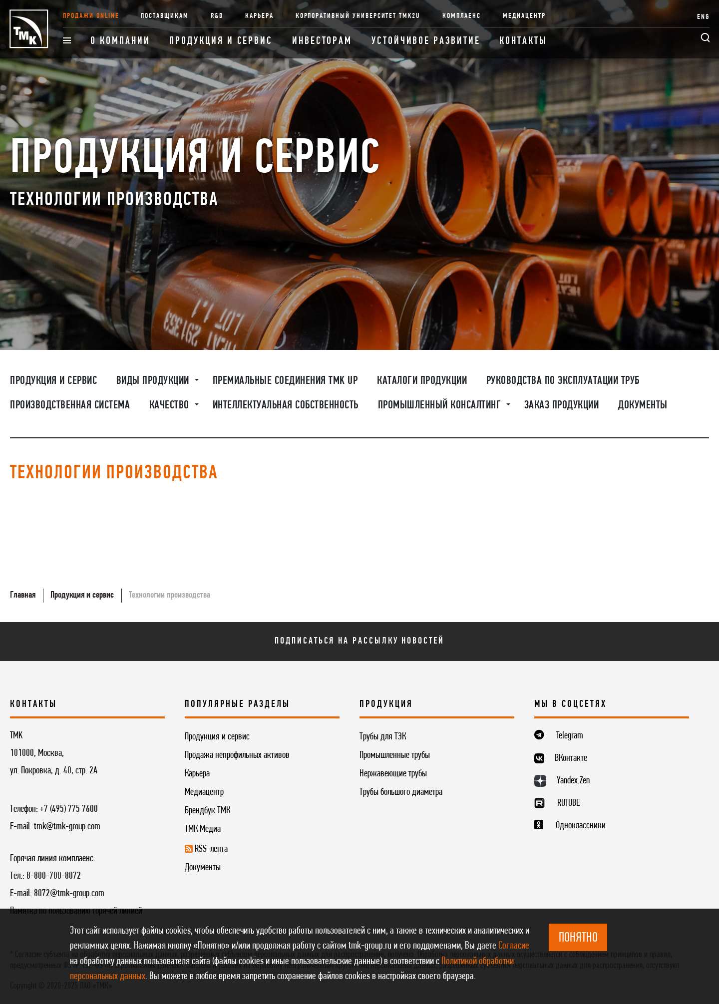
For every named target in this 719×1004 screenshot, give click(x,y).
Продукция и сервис (221, 41)
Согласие (513, 946)
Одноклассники (581, 826)
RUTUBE (568, 803)
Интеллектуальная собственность (286, 405)
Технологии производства (169, 595)
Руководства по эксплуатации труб (563, 381)
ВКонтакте (571, 758)
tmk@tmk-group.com (67, 827)
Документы (643, 405)
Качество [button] (170, 405)
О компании (120, 41)
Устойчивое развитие (425, 41)
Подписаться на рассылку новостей (359, 641)
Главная (22, 595)
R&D (217, 16)
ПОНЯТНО (578, 938)
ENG (703, 17)
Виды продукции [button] (154, 381)
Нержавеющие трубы (393, 774)
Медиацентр (524, 16)
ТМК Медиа (203, 829)
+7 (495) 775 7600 (69, 809)
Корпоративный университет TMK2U (358, 16)
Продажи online (91, 16)
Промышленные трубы (395, 755)
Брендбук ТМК (207, 811)
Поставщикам (164, 16)
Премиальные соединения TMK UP (285, 381)
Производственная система (70, 405)
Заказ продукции (561, 405)
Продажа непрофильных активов (237, 755)
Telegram (569, 736)
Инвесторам (322, 41)
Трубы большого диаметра (401, 792)
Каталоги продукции (422, 381)
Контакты (523, 41)
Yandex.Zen (573, 781)
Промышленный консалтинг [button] (441, 405)
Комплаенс (461, 16)
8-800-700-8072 (53, 876)
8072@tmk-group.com (69, 894)
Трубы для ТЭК (383, 737)
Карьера (259, 16)
